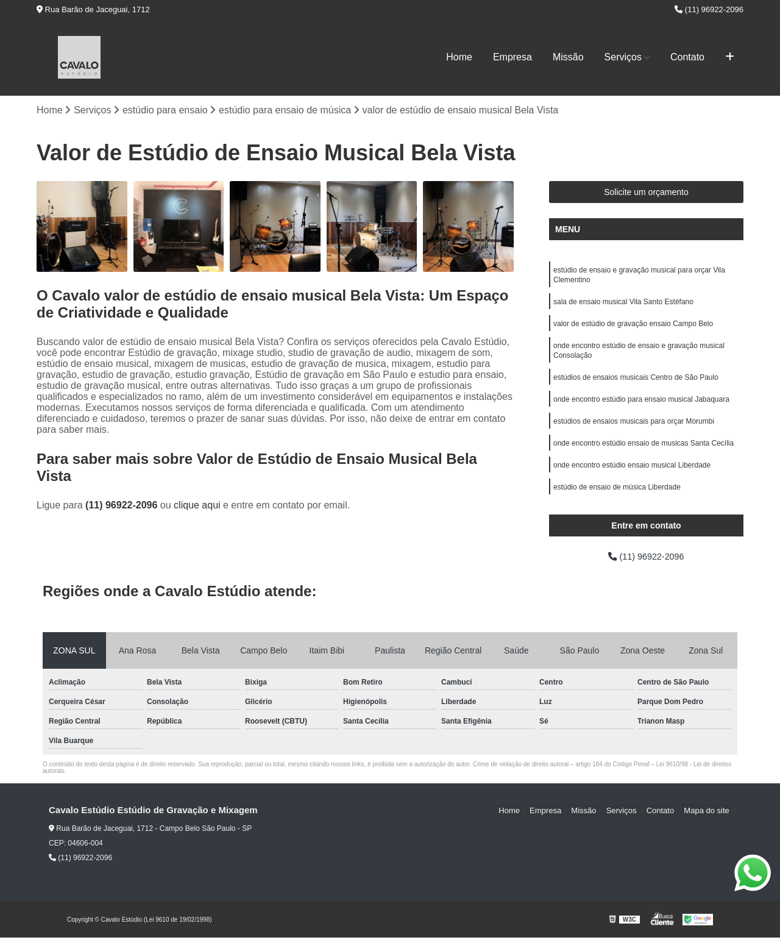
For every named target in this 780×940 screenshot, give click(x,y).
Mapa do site (708, 812)
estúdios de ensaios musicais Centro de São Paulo (635, 386)
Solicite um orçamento (646, 193)
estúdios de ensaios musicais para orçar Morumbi (633, 433)
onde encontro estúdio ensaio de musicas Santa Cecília (643, 456)
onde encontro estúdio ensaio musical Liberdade (632, 479)
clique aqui (197, 506)
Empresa (512, 57)
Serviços (623, 57)
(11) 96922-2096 (709, 9)
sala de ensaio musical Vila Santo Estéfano (623, 306)
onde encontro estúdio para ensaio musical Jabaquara (641, 409)
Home (459, 57)
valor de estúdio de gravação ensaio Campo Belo (633, 329)
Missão (568, 57)
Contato (687, 57)
